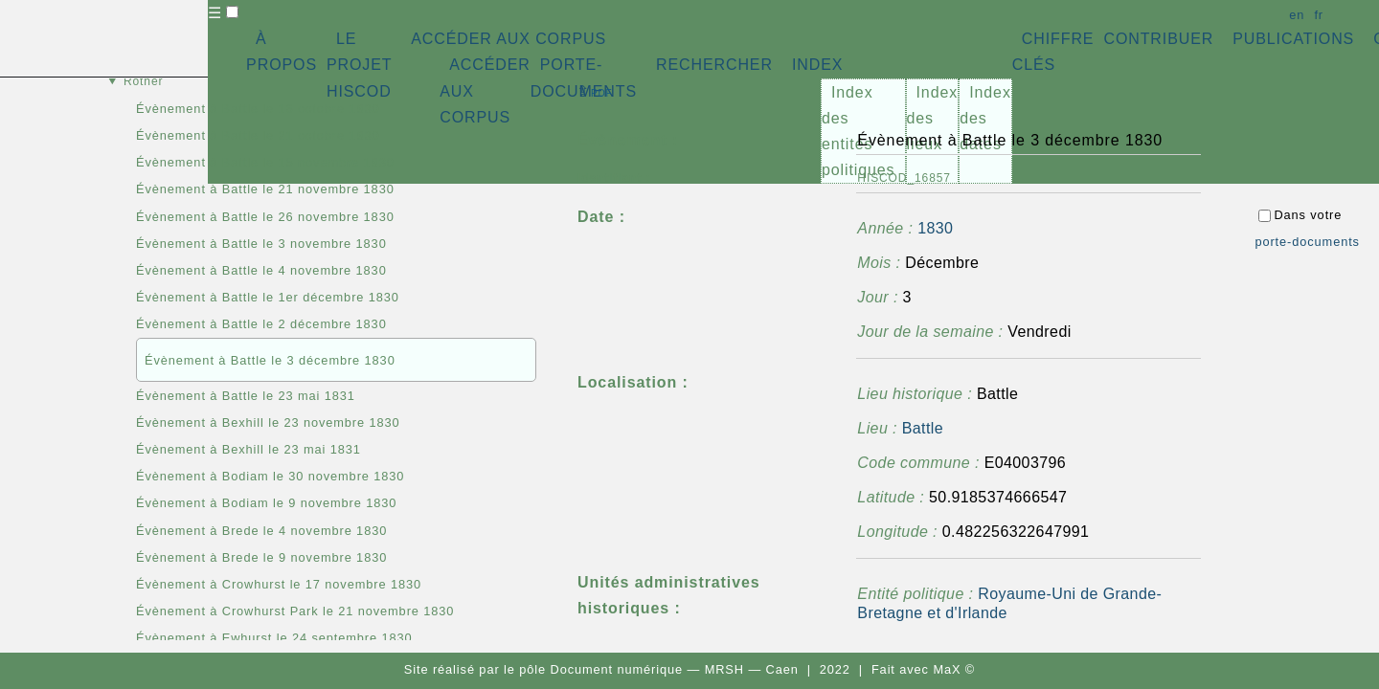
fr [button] (1318, 15)
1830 (935, 228)
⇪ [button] (594, 91)
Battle (922, 428)
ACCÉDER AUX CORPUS (508, 39)
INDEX (817, 64)
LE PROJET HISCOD (359, 65)
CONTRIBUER (1158, 39)
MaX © (954, 669)
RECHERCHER (714, 64)
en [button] (1296, 15)
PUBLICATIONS (1293, 39)
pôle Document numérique (601, 669)
